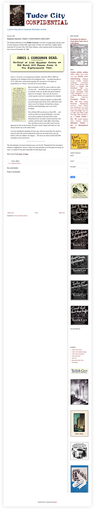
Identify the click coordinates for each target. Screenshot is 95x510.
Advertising (75, 79)
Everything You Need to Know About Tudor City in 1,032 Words (79, 41)
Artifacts (85, 79)
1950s (72, 74)
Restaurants (84, 104)
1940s (85, 72)
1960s (77, 74)
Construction (84, 82)
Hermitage (79, 92)
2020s (86, 76)
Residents (73, 104)
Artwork (72, 81)
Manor (75, 95)
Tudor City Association (78, 354)
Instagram (78, 93)
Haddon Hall (83, 86)
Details (72, 84)
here (20, 154)
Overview (85, 95)
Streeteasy (75, 362)
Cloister (85, 81)
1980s (86, 74)
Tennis (86, 107)
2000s (75, 76)
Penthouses (84, 97)
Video (72, 121)
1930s (79, 72)
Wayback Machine (16, 163)
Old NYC (74, 358)
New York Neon (76, 356)
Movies (80, 95)
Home (36, 213)
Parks (72, 97)
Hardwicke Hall (76, 88)
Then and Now (83, 109)
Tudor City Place (77, 112)
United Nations (83, 119)
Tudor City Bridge (76, 111)
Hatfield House (82, 90)
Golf (77, 86)
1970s (82, 74)
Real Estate (83, 102)
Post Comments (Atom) (21, 215)
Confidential (73, 82)
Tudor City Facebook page (79, 352)
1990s (71, 76)
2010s (80, 76)
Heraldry (72, 91)
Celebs (78, 81)
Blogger (55, 502)
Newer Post (10, 213)
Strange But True (79, 107)
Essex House (79, 84)
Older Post (62, 213)
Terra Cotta (73, 109)
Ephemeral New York (77, 360)
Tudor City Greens (77, 349)
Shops (80, 105)
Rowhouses (73, 105)
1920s (73, 72)
